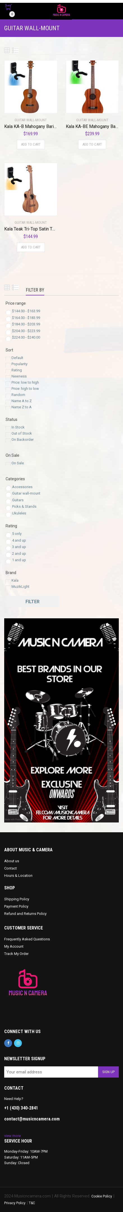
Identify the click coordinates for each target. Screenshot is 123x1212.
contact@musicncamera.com (32, 1119)
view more (12, 1136)
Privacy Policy (14, 1203)
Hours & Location (18, 875)
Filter (32, 601)
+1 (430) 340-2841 (21, 1108)
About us (11, 861)
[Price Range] (8, 313)
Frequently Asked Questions (27, 939)
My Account (14, 946)
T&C (32, 1203)
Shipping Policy (16, 899)
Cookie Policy (101, 1196)
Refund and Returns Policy (25, 914)
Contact (10, 868)
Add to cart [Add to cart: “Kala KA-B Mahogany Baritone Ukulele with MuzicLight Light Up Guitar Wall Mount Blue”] (31, 144)
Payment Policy (16, 906)
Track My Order (16, 954)
